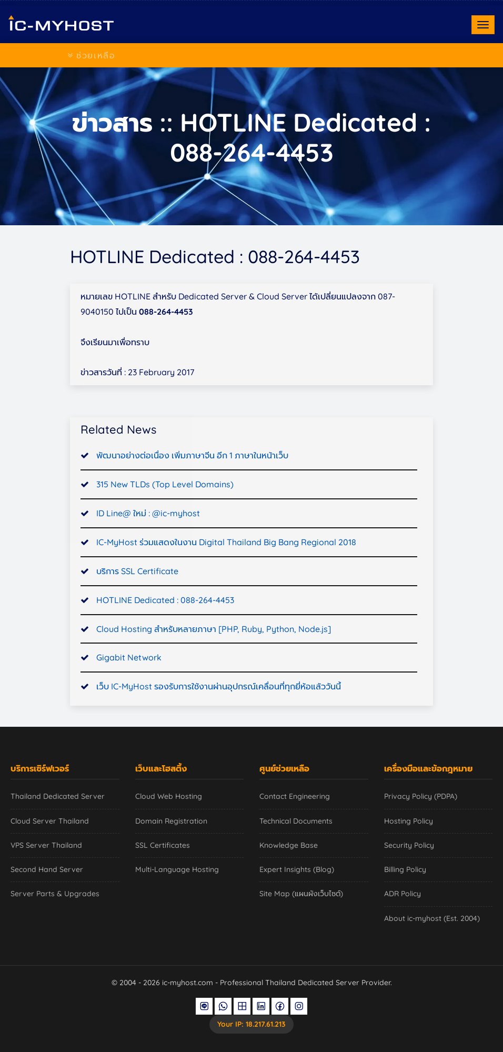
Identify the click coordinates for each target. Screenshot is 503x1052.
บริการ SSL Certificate (137, 587)
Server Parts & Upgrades (55, 893)
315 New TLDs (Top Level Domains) (165, 500)
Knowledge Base (288, 845)
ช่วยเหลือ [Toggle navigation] (91, 55)
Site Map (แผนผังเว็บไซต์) (301, 893)
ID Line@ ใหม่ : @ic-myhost (148, 529)
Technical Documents (296, 821)
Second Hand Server (47, 869)
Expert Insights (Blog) (296, 869)
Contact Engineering (294, 796)
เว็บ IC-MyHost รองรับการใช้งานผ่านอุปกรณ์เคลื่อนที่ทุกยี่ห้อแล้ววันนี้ (218, 703)
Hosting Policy (408, 821)
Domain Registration (171, 821)
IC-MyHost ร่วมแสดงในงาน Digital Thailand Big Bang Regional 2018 (226, 558)
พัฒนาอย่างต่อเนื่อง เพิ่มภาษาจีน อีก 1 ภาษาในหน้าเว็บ (192, 472)
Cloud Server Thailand (50, 821)
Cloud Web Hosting (168, 796)
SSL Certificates (162, 845)
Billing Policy (405, 869)
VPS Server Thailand (46, 845)
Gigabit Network (129, 674)
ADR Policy (402, 893)
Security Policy (409, 845)
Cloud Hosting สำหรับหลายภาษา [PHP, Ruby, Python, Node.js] (213, 645)
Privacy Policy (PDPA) (420, 796)
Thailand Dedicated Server (58, 796)
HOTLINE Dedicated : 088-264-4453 (165, 616)
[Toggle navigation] (483, 24)
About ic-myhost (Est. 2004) (432, 918)
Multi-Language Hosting (177, 869)
